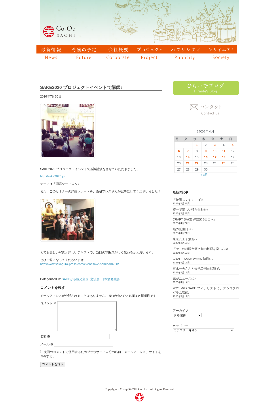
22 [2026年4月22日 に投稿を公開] (197, 163)
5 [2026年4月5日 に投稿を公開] (232, 145)
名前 (45, 336)
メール (46, 344)
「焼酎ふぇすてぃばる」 (190, 199)
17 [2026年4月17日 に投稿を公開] (214, 157)
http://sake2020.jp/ (52, 176)
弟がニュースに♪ (184, 278)
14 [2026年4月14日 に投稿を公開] (188, 157)
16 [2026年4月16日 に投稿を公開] (206, 157)
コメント (48, 303)
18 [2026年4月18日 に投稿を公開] (224, 157)
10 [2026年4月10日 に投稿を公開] (214, 151)
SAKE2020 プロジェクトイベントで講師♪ (81, 87)
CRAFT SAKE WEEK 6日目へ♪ (194, 219)
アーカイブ (180, 310)
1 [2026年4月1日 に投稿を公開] (197, 145)
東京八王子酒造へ (185, 239)
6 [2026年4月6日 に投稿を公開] (179, 151)
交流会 (95, 279)
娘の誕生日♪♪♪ (183, 229)
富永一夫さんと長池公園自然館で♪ (197, 268)
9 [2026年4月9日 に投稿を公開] (206, 151)
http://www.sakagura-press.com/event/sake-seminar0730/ (79, 264)
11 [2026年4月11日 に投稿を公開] (224, 151)
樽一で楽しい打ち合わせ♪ (190, 209)
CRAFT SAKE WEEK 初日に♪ (193, 259)
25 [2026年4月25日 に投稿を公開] (224, 163)
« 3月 (204, 174)
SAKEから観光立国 (75, 279)
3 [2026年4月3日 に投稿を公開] (215, 145)
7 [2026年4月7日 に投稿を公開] (188, 151)
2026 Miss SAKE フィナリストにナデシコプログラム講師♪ (206, 290)
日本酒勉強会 (110, 279)
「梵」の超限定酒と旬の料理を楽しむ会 (200, 249)
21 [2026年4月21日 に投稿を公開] (188, 163)
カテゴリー (180, 326)
